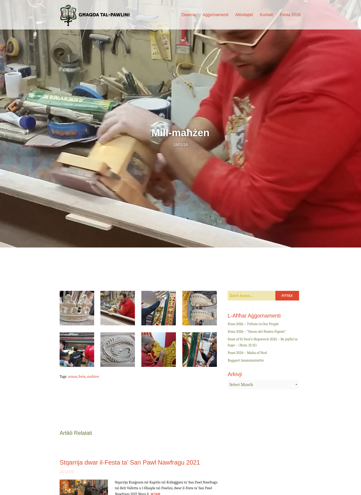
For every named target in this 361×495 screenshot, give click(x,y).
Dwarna (188, 14)
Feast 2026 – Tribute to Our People (253, 324)
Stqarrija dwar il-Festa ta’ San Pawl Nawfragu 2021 (130, 462)
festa (82, 376)
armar (72, 376)
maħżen (93, 376)
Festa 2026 (290, 14)
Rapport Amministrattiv (246, 360)
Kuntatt (266, 14)
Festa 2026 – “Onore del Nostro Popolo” (257, 332)
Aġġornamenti (215, 14)
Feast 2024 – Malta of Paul (247, 353)
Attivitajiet (244, 14)
